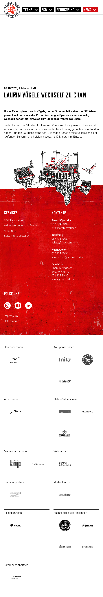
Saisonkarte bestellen (17, 235)
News (87, 9)
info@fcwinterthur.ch (64, 228)
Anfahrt (8, 230)
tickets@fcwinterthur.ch (65, 242)
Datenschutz (11, 321)
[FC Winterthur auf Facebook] (18, 308)
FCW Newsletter (13, 220)
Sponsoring (65, 9)
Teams (27, 9)
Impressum (11, 316)
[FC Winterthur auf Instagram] (7, 308)
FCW (44, 9)
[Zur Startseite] (12, 17)
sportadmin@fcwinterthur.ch (68, 257)
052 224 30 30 (60, 224)
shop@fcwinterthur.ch (64, 279)
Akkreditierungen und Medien (21, 225)
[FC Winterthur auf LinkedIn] (28, 308)
